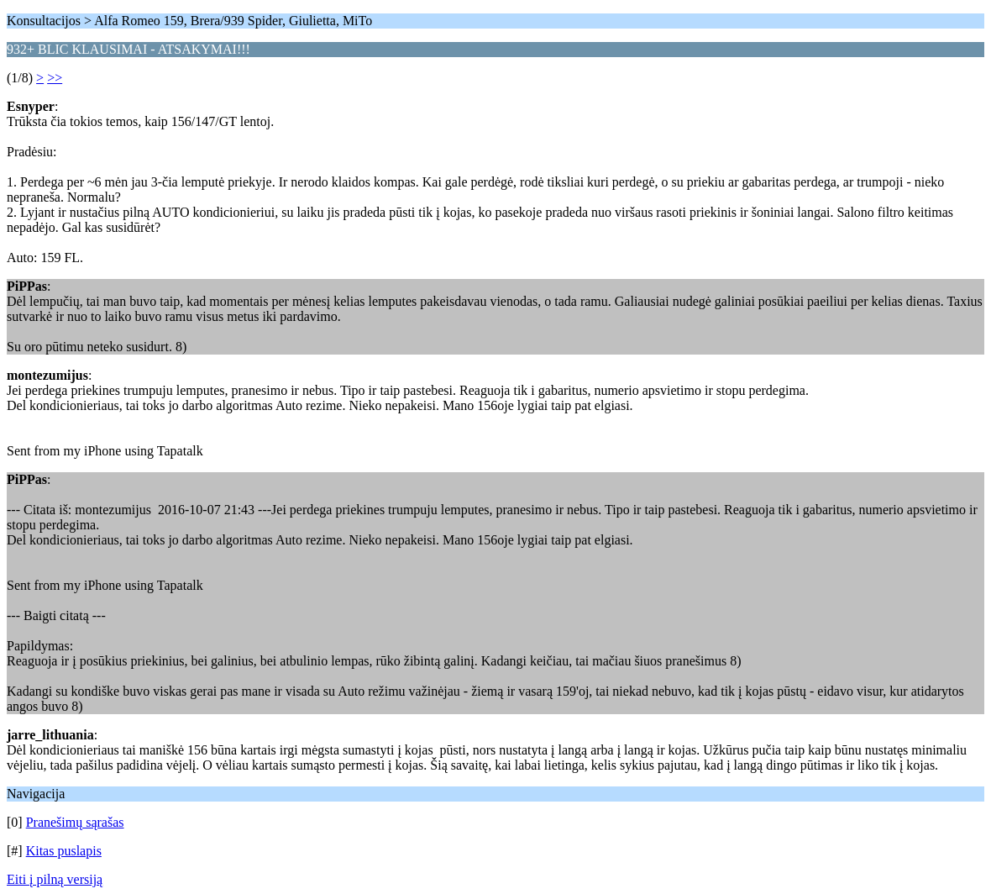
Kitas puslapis (64, 851)
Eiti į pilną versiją (54, 879)
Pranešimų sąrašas (75, 822)
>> (54, 78)
